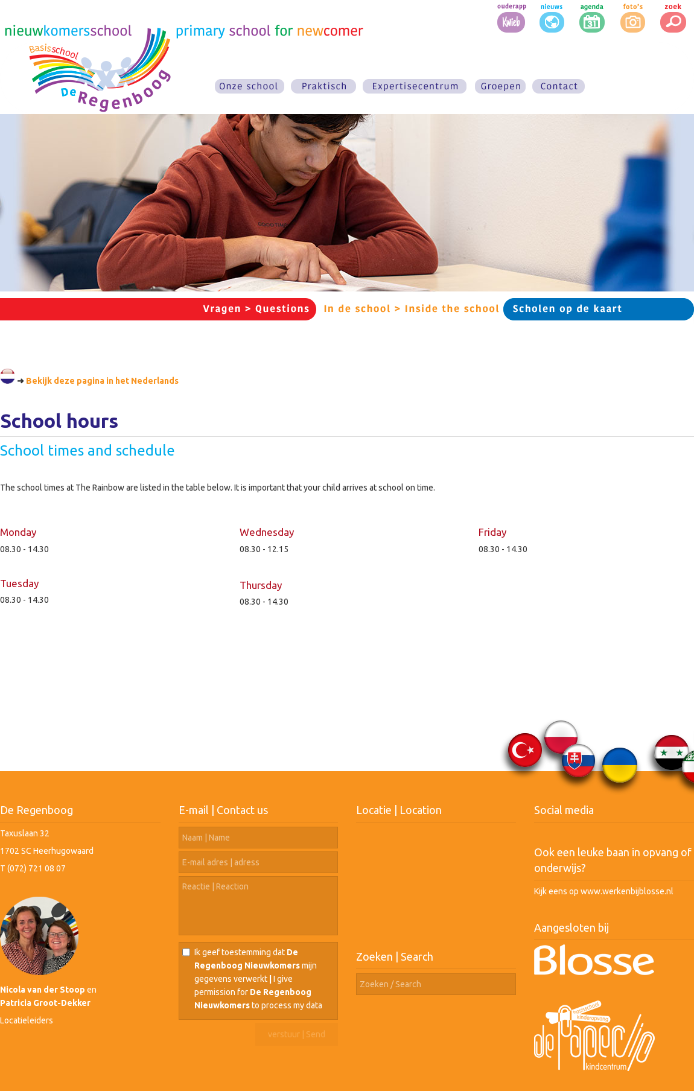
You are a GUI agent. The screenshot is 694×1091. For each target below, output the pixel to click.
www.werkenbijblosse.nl (627, 891)
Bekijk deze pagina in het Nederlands (102, 381)
